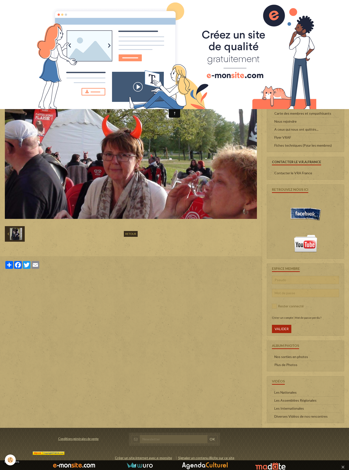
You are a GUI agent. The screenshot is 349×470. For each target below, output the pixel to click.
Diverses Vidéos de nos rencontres (301, 416)
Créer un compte (282, 317)
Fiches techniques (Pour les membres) (303, 145)
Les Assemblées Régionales (295, 400)
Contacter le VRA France (293, 173)
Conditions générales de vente (78, 439)
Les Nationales (285, 392)
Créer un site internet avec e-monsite (143, 458)
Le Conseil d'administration (294, 97)
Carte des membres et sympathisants (302, 113)
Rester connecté (288, 306)
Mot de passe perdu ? (308, 317)
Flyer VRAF (282, 137)
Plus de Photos (285, 365)
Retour (130, 234)
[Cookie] (10, 459)
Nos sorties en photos (291, 357)
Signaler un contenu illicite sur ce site (206, 458)
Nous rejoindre (285, 121)
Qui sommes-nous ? (289, 105)
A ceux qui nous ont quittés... (296, 129)
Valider (282, 329)
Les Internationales (289, 408)
